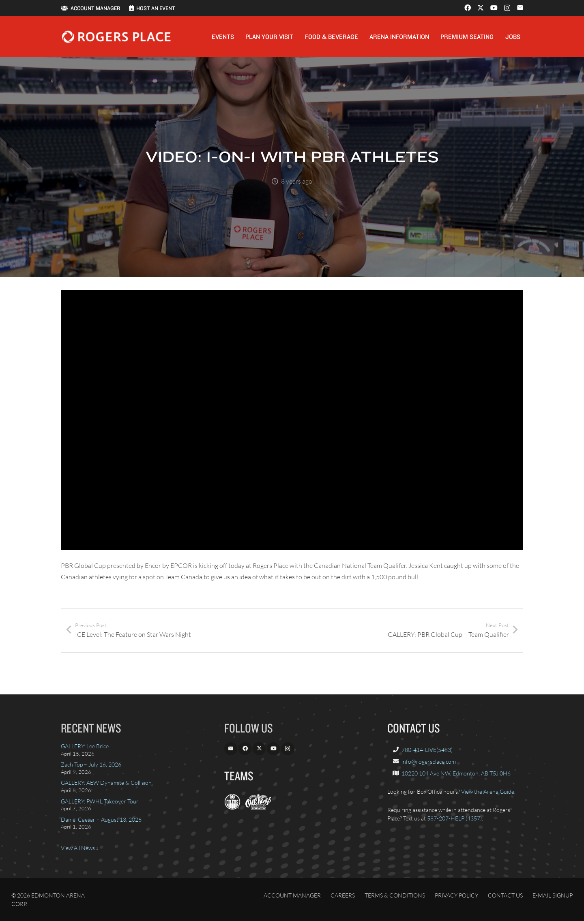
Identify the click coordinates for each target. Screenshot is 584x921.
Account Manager (292, 895)
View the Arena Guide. (488, 791)
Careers (343, 895)
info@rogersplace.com (429, 761)
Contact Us (505, 895)
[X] (480, 7)
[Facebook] (467, 7)
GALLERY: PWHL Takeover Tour (100, 801)
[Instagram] (507, 8)
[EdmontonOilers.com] (232, 807)
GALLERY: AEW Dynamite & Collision (106, 782)
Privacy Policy (456, 895)
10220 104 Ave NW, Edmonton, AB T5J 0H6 (456, 773)
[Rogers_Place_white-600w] (116, 37)
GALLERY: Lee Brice (85, 746)
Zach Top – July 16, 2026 (91, 764)
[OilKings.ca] (258, 807)
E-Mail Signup (552, 895)
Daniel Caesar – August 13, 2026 (101, 819)
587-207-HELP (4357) (454, 818)
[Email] (520, 7)
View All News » (80, 847)
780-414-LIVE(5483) (427, 749)
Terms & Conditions (395, 895)
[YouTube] (494, 7)
